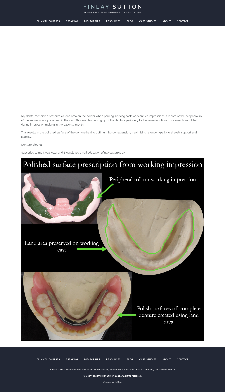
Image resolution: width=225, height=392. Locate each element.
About (167, 21)
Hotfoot (118, 381)
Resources (113, 21)
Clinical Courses (48, 21)
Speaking (72, 21)
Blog (130, 21)
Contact (182, 21)
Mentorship (92, 21)
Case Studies (147, 21)
